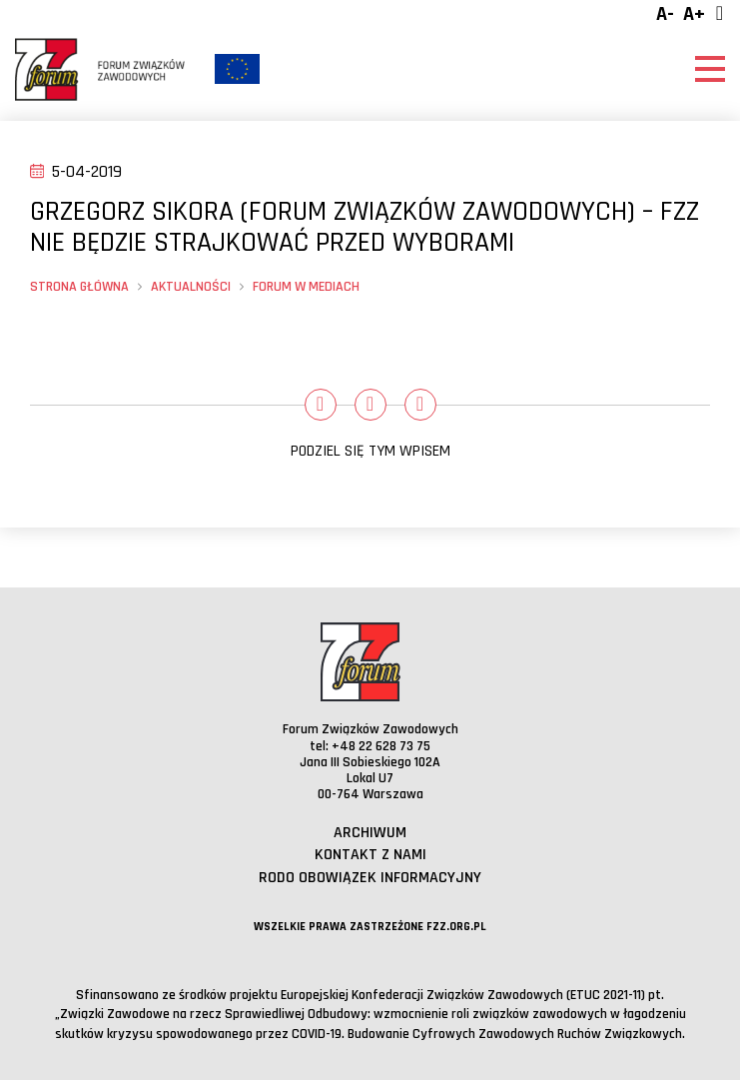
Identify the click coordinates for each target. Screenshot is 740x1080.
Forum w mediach (306, 287)
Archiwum (370, 832)
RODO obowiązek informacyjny (370, 877)
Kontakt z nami (370, 854)
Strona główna (79, 287)
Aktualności (191, 287)
